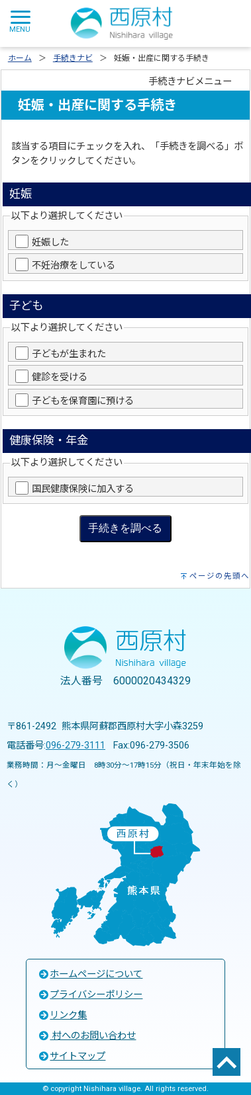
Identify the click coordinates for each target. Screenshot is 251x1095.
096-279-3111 (75, 745)
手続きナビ (73, 58)
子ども (26, 305)
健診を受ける (59, 377)
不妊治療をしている (73, 265)
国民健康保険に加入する (83, 489)
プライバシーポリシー (90, 994)
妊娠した (50, 242)
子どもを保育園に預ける (83, 401)
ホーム (20, 58)
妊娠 (20, 193)
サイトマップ (71, 1056)
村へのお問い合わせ (87, 1035)
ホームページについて (90, 974)
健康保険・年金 (48, 440)
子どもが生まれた (69, 354)
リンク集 (62, 1015)
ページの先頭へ (219, 576)
